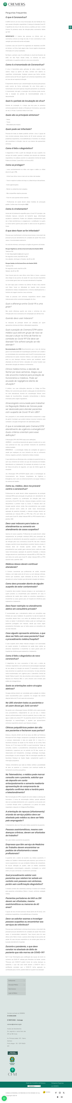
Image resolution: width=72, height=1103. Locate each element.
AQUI (26, 204)
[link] (13, 1053)
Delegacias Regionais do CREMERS (57, 1084)
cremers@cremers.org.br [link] (14, 1024)
